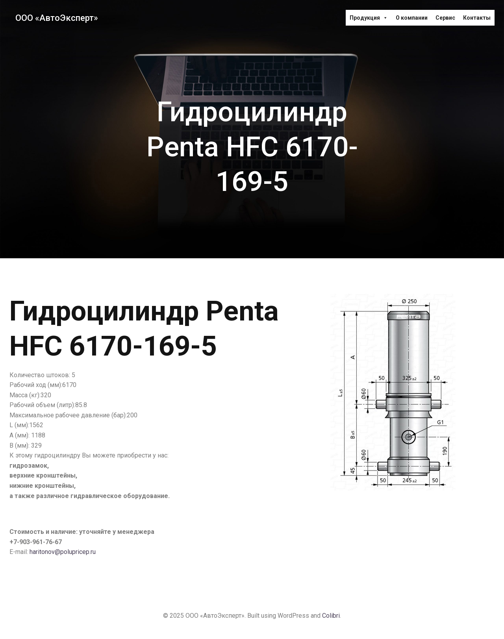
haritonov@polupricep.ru (63, 552)
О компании (412, 18)
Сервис (445, 18)
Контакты (477, 18)
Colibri (331, 615)
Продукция (369, 18)
